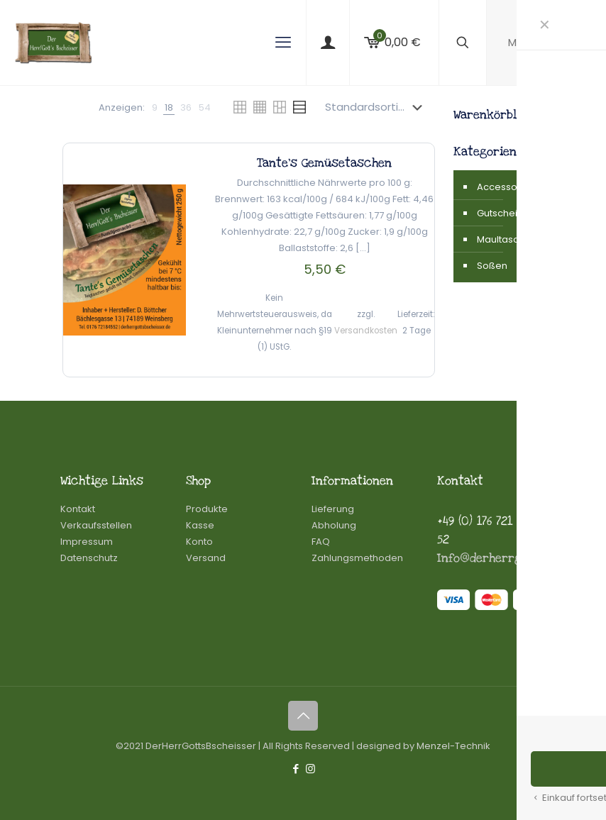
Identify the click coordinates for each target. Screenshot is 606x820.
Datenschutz (89, 558)
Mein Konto (546, 42)
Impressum (86, 541)
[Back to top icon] (303, 716)
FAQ (321, 541)
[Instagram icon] (310, 768)
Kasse (200, 525)
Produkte (207, 509)
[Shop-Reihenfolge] (376, 107)
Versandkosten (365, 330)
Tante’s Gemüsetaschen (324, 163)
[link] (154, 107)
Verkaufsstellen (96, 525)
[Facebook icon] (295, 768)
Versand (206, 558)
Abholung (334, 525)
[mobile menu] (283, 43)
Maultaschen (505, 239)
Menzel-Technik (453, 746)
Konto (199, 541)
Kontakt (77, 509)
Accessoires (505, 187)
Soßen (492, 265)
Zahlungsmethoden (357, 558)
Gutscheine (503, 213)
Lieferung (333, 509)
